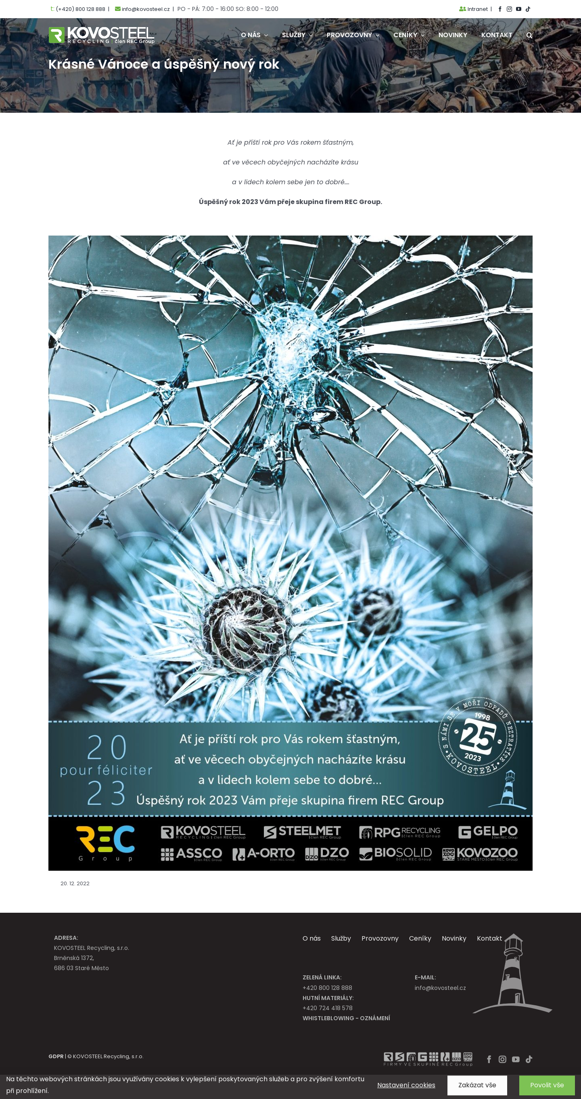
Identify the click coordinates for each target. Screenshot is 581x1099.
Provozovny (380, 938)
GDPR (56, 1056)
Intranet (473, 9)
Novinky (454, 938)
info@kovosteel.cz (471, 982)
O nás (312, 938)
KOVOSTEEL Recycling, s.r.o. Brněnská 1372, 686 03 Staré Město (166, 953)
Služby (341, 938)
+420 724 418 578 (359, 1002)
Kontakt (489, 938)
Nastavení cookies (406, 1089)
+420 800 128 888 (359, 982)
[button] (530, 35)
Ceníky (420, 938)
